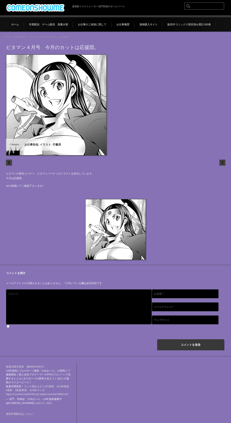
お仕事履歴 (122, 24)
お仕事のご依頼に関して (92, 24)
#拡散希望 (21, 390)
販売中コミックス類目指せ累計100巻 (189, 24)
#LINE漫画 (63, 386)
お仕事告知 (19, 37)
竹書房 (57, 144)
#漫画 (50, 386)
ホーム (15, 24)
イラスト (45, 144)
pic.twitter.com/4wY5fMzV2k (52, 394)
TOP (8, 37)
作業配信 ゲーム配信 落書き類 (48, 24)
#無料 (9, 390)
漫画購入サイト (148, 24)
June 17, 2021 (43, 403)
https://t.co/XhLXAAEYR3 (20, 394)
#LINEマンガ (36, 390)
